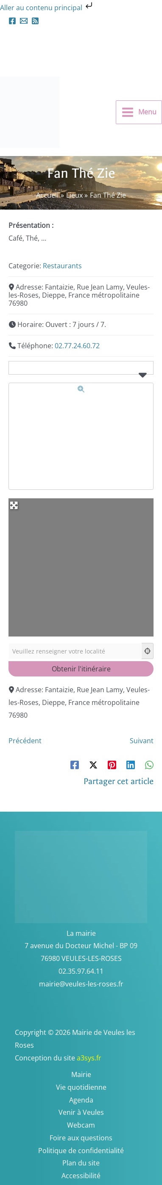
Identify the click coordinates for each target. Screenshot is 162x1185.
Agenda (81, 1100)
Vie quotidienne (81, 1087)
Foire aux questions (81, 1137)
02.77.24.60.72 (77, 345)
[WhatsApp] (149, 764)
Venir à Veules (81, 1112)
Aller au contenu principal (47, 7)
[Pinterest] (112, 764)
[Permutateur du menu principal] (139, 112)
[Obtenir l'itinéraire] (81, 668)
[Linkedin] (130, 764)
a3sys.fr (100, 1058)
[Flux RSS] (35, 21)
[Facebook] (12, 21)
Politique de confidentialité (81, 1150)
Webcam (81, 1125)
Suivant (142, 740)
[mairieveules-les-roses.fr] (24, 21)
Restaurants (62, 265)
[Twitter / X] (93, 764)
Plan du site (81, 1163)
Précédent (25, 740)
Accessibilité (81, 1175)
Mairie (81, 1074)
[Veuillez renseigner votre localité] (75, 651)
